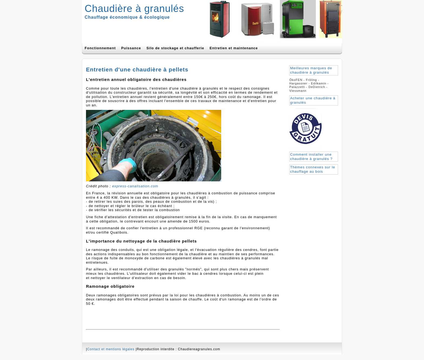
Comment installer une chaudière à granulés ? (311, 156)
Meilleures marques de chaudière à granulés (311, 70)
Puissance (131, 48)
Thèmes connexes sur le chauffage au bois (312, 169)
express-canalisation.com (135, 186)
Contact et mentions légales (110, 349)
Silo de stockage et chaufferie (175, 48)
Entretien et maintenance (234, 48)
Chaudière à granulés (134, 8)
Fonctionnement (100, 48)
